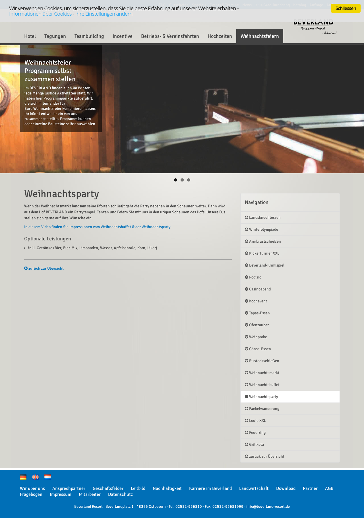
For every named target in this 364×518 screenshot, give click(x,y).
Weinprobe (256, 337)
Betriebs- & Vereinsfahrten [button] (170, 36)
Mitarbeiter (90, 494)
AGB (329, 488)
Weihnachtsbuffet (262, 384)
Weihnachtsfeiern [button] (260, 36)
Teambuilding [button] (89, 36)
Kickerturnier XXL (262, 253)
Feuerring (255, 432)
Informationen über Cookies (40, 13)
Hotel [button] (30, 36)
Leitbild (138, 488)
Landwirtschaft (254, 488)
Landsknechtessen (263, 217)
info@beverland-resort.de (268, 506)
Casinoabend (258, 289)
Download (285, 488)
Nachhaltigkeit (167, 488)
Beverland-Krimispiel (264, 265)
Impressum (60, 494)
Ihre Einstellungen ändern (104, 13)
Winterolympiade (261, 229)
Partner (310, 488)
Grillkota (254, 444)
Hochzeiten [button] (220, 36)
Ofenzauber (257, 325)
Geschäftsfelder (108, 488)
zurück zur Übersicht (44, 268)
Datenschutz (120, 494)
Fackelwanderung (262, 408)
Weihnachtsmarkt (262, 372)
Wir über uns (32, 488)
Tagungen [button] (55, 36)
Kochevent (256, 301)
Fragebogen (31, 494)
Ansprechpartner (68, 488)
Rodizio (253, 277)
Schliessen (346, 8)
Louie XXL (255, 420)
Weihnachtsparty (261, 396)
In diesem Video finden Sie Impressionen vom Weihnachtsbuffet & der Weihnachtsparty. (97, 226)
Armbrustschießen (263, 241)
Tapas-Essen (257, 313)
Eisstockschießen (262, 360)
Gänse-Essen (258, 348)
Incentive (123, 36)
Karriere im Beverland (210, 488)
